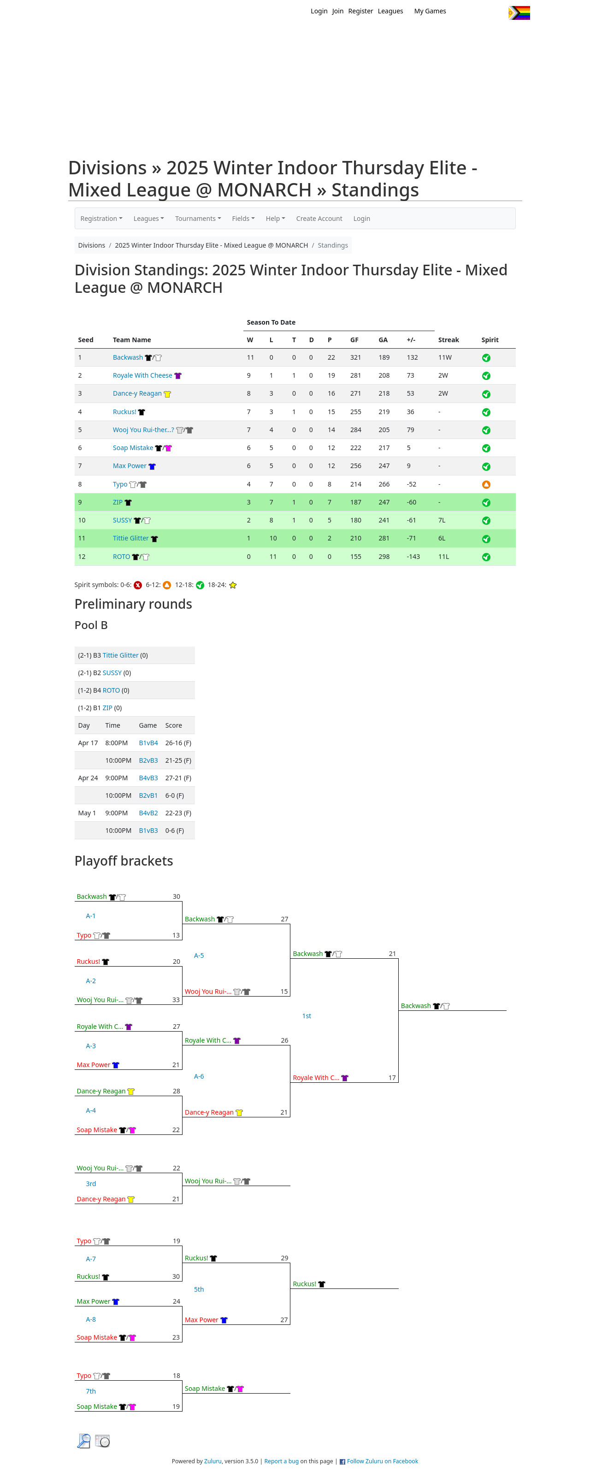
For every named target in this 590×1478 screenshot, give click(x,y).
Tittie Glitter (131, 538)
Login (319, 10)
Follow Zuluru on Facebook (382, 1461)
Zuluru (213, 1461)
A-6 (199, 1076)
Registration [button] (99, 218)
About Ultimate (444, 36)
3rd (91, 1183)
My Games (430, 10)
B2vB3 (148, 760)
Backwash (128, 357)
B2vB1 (148, 795)
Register (360, 10)
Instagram (497, 13)
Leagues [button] (146, 218)
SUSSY (122, 520)
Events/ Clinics (373, 36)
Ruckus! (124, 411)
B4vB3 (148, 777)
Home (235, 36)
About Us (505, 36)
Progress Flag (519, 13)
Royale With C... (100, 1026)
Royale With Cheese (142, 375)
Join (338, 10)
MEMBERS (314, 36)
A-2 (91, 980)
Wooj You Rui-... (100, 999)
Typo (120, 484)
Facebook (480, 13)
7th (91, 1391)
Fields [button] (241, 218)
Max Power (130, 465)
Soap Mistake (133, 447)
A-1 (91, 915)
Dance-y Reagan (137, 393)
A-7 (91, 1258)
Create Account (319, 218)
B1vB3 (148, 830)
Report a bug (281, 1461)
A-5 (199, 955)
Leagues (390, 10)
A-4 (91, 1110)
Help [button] (273, 218)
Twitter (463, 13)
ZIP (118, 502)
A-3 (91, 1045)
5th (199, 1289)
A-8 (91, 1319)
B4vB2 (148, 812)
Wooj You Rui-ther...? (143, 429)
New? (272, 36)
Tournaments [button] (195, 218)
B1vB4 (148, 742)
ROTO (121, 556)
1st (306, 1015)
